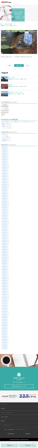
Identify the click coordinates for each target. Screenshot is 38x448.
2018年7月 (4, 283)
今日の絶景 (14, 25)
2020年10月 (4, 241)
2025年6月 (4, 154)
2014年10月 (4, 340)
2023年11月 (4, 184)
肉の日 (3, 126)
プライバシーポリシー (20, 429)
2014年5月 (4, 347)
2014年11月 (4, 339)
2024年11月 (4, 165)
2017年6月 (4, 303)
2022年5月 (4, 212)
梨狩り (3, 123)
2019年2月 (4, 272)
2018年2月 (4, 291)
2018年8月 (4, 282)
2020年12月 (4, 238)
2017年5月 (4, 305)
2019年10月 (4, 260)
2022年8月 (4, 207)
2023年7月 (4, 190)
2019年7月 (4, 265)
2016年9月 (4, 317)
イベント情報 (5, 136)
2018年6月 (4, 285)
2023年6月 (4, 192)
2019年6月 (4, 266)
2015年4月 (4, 334)
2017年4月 (4, 306)
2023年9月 (4, 187)
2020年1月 (4, 255)
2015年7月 (4, 330)
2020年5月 (4, 249)
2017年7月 (4, 302)
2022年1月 (4, 218)
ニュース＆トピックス (6, 425)
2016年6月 (4, 320)
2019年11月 (4, 258)
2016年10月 (4, 316)
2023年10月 (4, 186)
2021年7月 (4, 227)
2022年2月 (4, 217)
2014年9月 (4, 342)
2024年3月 (4, 178)
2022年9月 (4, 206)
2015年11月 (4, 325)
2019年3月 (4, 271)
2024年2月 (4, 179)
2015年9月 (4, 327)
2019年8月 (4, 263)
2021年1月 (4, 237)
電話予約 (9, 445)
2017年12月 (4, 294)
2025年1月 (4, 162)
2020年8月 (4, 244)
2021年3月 (4, 234)
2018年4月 (4, 288)
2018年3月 (4, 289)
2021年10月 (4, 223)
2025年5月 (4, 156)
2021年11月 (4, 221)
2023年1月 (4, 199)
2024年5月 (4, 175)
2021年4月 (4, 232)
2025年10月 (4, 148)
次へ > (28, 65)
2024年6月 (4, 173)
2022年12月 (4, 201)
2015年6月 (4, 331)
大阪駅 (3, 125)
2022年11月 (4, 203)
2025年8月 (4, 151)
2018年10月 (4, 278)
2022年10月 (4, 204)
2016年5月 (4, 322)
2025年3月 (4, 159)
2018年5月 (4, 286)
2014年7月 (4, 344)
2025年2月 (4, 161)
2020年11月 (4, 240)
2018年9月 (4, 280)
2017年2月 (4, 309)
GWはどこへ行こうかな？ (16, 92)
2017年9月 (4, 299)
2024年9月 (4, 168)
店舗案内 (3, 421)
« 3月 (2, 115)
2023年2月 (4, 198)
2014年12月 (4, 337)
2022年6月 (4, 210)
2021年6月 (4, 229)
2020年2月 (4, 254)
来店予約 (27, 445)
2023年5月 (4, 193)
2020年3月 (4, 252)
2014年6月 (4, 345)
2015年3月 (4, 336)
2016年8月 (4, 319)
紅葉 (11, 84)
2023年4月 (4, 195)
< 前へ (9, 65)
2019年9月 (4, 261)
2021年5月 (4, 230)
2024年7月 (4, 171)
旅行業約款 (11, 429)
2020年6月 (4, 247)
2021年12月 (4, 220)
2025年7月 (4, 153)
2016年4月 (4, 323)
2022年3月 (4, 215)
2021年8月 (4, 226)
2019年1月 (4, 274)
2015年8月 (4, 328)
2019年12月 (4, 257)
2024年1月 (4, 181)
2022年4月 (4, 213)
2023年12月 (4, 182)
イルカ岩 (12, 77)
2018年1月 (4, 292)
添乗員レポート (5, 140)
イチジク (4, 128)
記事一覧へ (19, 65)
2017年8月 (4, 300)
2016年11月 (4, 314)
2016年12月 (4, 313)
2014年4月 (4, 348)
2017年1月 (4, 311)
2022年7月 (4, 209)
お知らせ (4, 134)
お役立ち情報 (4, 416)
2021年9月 (4, 224)
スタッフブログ (5, 137)
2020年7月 (4, 246)
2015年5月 (4, 333)
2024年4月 (4, 176)
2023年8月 (4, 189)
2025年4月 (4, 158)
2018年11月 (4, 277)
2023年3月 (4, 196)
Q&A (6, 429)
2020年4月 (4, 251)
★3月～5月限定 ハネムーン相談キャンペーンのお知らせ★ (15, 121)
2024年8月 (4, 170)
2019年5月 (4, 268)
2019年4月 (4, 269)
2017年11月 (4, 296)
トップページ (4, 404)
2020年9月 (4, 243)
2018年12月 (4, 275)
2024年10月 (4, 167)
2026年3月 (4, 147)
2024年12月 (4, 164)
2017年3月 (4, 308)
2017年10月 (4, 297)
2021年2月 (4, 235)
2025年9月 (4, 150)
